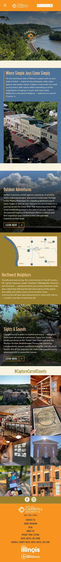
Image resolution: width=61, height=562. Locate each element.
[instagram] (33, 499)
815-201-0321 (30, 515)
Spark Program (30, 523)
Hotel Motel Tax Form (30, 538)
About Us (30, 531)
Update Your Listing (30, 534)
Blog (30, 527)
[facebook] (27, 499)
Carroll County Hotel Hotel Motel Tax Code (30, 542)
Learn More (11, 225)
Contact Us (30, 520)
